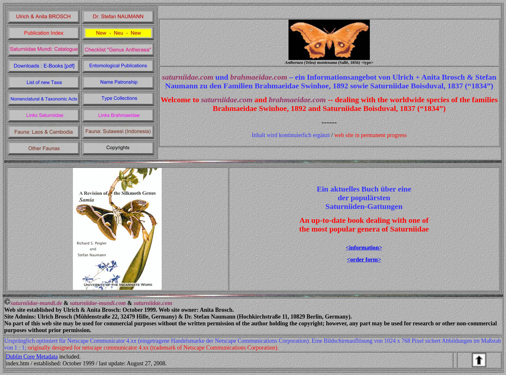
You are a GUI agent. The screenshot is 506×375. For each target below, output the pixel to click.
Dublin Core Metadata (32, 356)
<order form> (364, 259)
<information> (364, 247)
